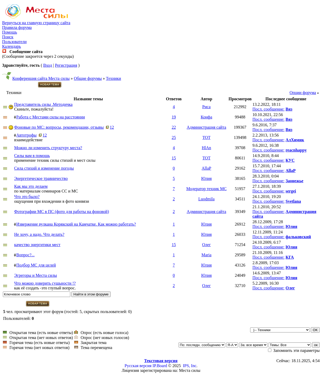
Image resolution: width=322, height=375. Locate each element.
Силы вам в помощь (32, 155)
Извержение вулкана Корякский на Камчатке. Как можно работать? (76, 224)
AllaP (206, 168)
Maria (206, 255)
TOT (206, 137)
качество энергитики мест (37, 244)
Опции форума (302, 92)
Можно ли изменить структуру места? (48, 147)
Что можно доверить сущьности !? (45, 283)
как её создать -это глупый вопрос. (45, 288)
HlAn (206, 147)
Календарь (11, 46)
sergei (291, 191)
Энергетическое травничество (41, 178)
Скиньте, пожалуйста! (33, 109)
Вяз (289, 109)
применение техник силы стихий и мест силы (54, 160)
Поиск (7, 37)
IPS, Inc (189, 365)
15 (174, 158)
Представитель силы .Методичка (43, 104)
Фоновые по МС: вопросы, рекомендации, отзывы (59, 127)
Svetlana (293, 201)
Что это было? (27, 196)
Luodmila (206, 199)
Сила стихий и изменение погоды (44, 168)
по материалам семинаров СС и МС (46, 191)
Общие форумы (88, 78)
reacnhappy (296, 150)
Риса (206, 107)
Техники (113, 78)
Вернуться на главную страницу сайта (36, 22)
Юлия (206, 178)
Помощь (9, 32)
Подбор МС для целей (36, 265)
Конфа (206, 117)
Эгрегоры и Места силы (35, 275)
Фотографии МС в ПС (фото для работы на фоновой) (61, 211)
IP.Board (160, 365)
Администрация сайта (206, 127)
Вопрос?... (25, 255)
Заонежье (294, 181)
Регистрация (66, 65)
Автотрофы (26, 135)
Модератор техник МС (206, 188)
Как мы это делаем (30, 186)
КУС (290, 160)
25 (174, 137)
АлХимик (295, 140)
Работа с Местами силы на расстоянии (50, 117)
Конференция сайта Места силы (41, 78)
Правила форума (17, 27)
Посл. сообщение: (269, 109)
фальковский (298, 237)
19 (174, 117)
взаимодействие (28, 140)
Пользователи (14, 41)
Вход (47, 65)
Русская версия (138, 365)
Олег (206, 244)
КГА (290, 257)
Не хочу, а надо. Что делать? (39, 234)
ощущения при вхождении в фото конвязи (51, 201)
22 (174, 127)
